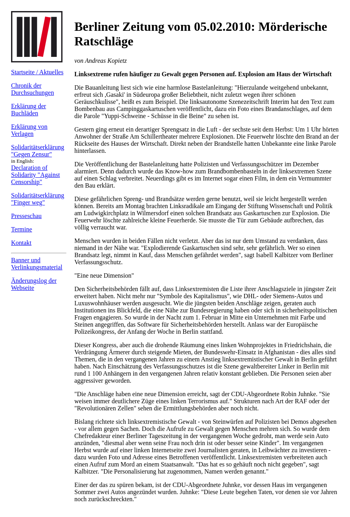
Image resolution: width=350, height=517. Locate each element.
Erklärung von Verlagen (29, 130)
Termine (21, 229)
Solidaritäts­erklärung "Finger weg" (37, 199)
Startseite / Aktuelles (37, 72)
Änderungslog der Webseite (34, 284)
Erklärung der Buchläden (28, 110)
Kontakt (21, 242)
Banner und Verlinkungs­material (36, 264)
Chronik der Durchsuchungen (32, 89)
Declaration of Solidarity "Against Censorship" (35, 174)
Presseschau (26, 215)
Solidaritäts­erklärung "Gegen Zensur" (37, 151)
